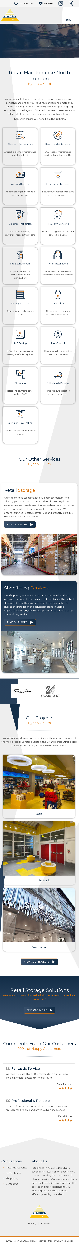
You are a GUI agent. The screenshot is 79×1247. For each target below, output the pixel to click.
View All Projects (36, 963)
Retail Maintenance (16, 1169)
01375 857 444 (26, 3)
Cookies (46, 1225)
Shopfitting (12, 1180)
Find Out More (17, 524)
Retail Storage (13, 1174)
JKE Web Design (65, 1242)
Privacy (33, 1225)
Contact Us (12, 1185)
